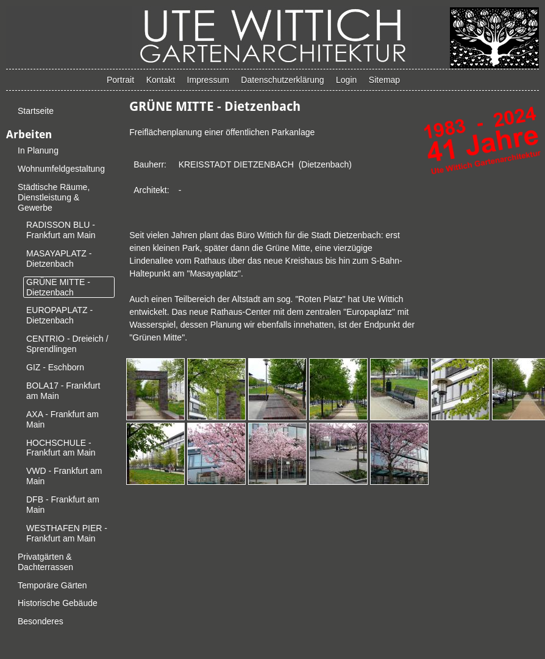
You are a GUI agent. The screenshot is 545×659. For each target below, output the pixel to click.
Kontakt (160, 80)
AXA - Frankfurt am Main (62, 419)
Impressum (208, 80)
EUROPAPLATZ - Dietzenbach (59, 315)
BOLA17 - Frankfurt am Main (63, 391)
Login (346, 80)
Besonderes (40, 621)
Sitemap (384, 80)
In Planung (38, 150)
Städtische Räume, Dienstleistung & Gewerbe (54, 197)
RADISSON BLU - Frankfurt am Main (61, 230)
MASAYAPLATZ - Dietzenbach (58, 258)
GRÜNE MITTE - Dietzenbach (58, 287)
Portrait (120, 80)
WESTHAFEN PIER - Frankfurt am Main (66, 533)
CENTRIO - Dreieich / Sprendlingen (67, 344)
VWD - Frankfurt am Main (64, 476)
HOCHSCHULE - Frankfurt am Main (61, 448)
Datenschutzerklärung (282, 80)
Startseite (36, 111)
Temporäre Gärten (52, 585)
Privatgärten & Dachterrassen (45, 562)
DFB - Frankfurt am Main (62, 505)
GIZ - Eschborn (55, 367)
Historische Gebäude (58, 603)
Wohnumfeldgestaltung (61, 169)
